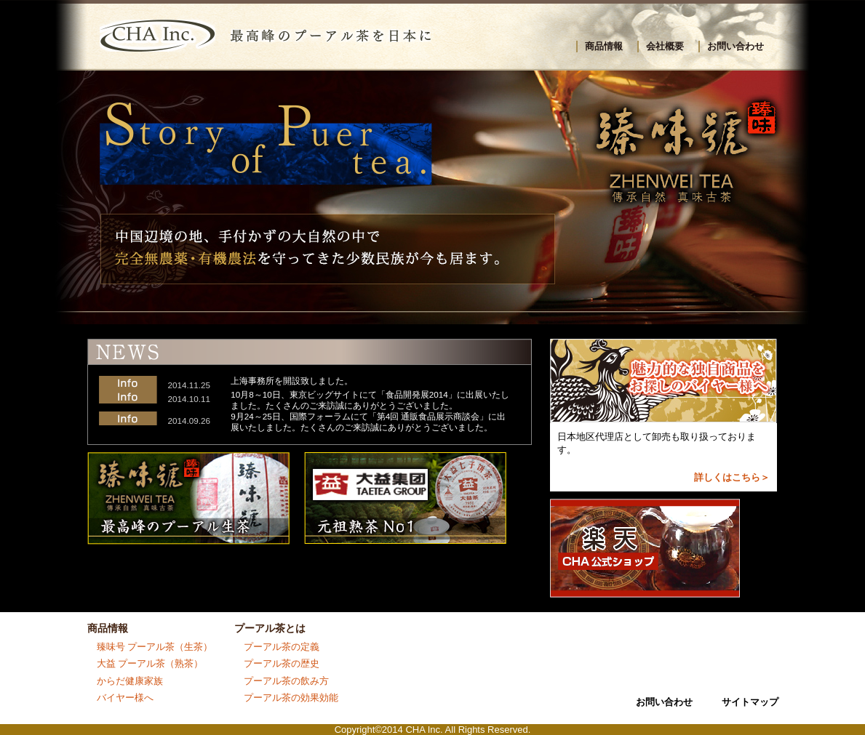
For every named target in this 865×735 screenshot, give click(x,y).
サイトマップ (750, 701)
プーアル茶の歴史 (281, 663)
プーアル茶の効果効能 (291, 697)
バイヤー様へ (125, 697)
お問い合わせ (735, 46)
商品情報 (604, 46)
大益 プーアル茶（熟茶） (150, 663)
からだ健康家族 (130, 680)
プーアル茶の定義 (281, 646)
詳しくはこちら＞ (732, 477)
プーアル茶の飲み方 (286, 680)
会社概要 (665, 46)
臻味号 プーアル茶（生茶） (155, 646)
